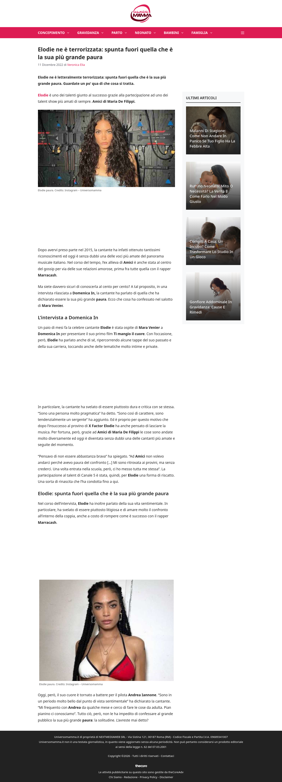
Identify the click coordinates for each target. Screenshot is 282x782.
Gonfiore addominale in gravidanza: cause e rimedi (211, 307)
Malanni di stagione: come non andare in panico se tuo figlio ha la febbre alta (212, 138)
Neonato (147, 32)
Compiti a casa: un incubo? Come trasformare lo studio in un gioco (211, 249)
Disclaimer (166, 777)
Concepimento (56, 32)
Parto (121, 32)
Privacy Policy (148, 777)
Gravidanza (92, 32)
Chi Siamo (115, 777)
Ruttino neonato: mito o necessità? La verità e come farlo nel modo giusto (211, 194)
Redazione (130, 777)
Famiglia (204, 32)
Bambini (176, 32)
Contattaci (167, 756)
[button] (242, 32)
